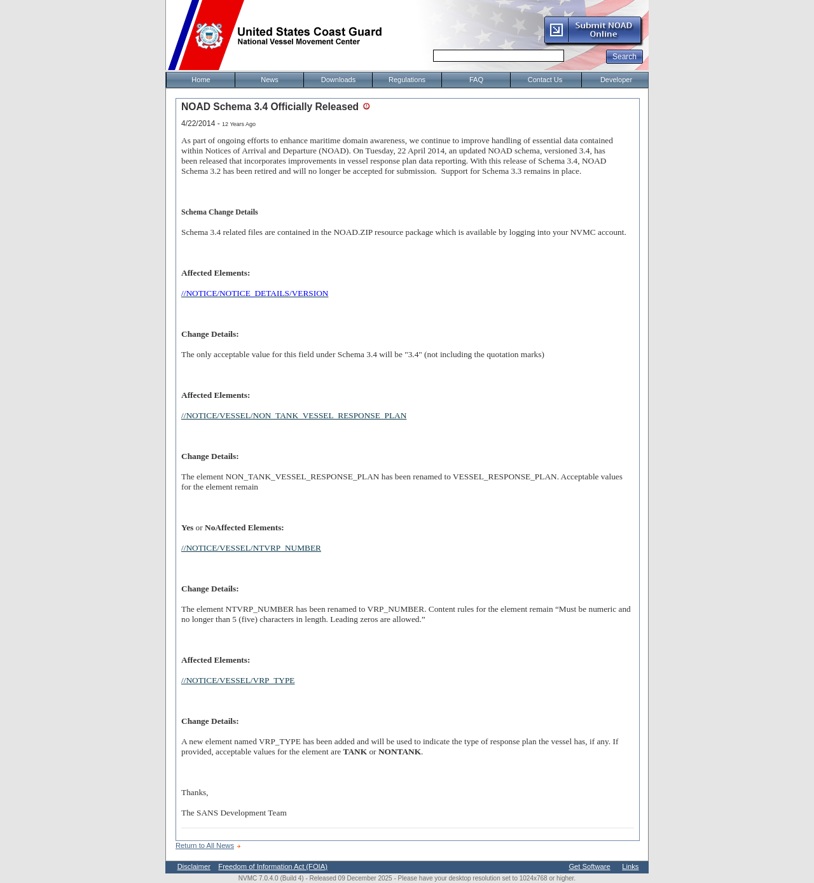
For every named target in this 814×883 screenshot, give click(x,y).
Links (630, 866)
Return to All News (205, 845)
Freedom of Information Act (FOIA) (273, 866)
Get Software (589, 866)
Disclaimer (193, 866)
